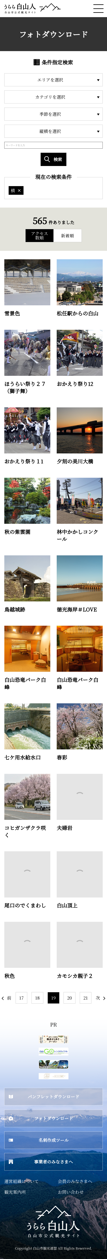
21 (85, 998)
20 (69, 998)
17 (21, 998)
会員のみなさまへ (75, 1181)
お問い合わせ (71, 1192)
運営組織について (21, 1181)
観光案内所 (15, 1192)
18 (37, 998)
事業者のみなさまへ (41, 1162)
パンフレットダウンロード (44, 1096)
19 (53, 998)
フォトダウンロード (41, 1118)
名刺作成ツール (39, 1140)
